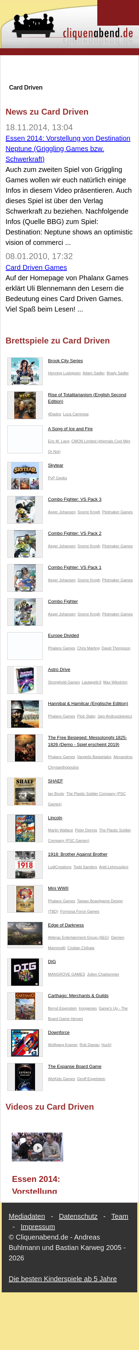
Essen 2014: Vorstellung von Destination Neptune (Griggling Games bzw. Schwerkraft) (68, 148)
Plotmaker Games (117, 512)
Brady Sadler (118, 373)
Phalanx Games (61, 648)
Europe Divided (43, 637)
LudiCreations (60, 867)
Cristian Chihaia (81, 948)
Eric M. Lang (59, 441)
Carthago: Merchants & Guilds (57, 997)
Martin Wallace (60, 830)
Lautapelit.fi (91, 682)
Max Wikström (115, 682)
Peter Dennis (86, 830)
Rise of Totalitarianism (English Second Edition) (66, 399)
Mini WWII (37, 890)
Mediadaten (27, 1216)
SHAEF (35, 782)
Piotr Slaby (86, 716)
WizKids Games (61, 1079)
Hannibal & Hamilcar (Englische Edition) (67, 705)
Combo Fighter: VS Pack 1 (54, 569)
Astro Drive (38, 671)
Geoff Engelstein (91, 1079)
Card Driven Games (36, 267)
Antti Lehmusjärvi (113, 867)
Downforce (38, 1034)
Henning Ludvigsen (64, 373)
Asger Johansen (62, 512)
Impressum (38, 1227)
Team (119, 1216)
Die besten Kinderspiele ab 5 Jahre (63, 1279)
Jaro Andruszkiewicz (115, 716)
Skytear (35, 467)
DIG (31, 963)
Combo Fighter (42, 603)
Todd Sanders (85, 867)
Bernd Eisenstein (62, 1008)
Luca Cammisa (75, 414)
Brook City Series (45, 362)
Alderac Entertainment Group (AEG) (78, 937)
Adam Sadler (94, 373)
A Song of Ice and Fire (50, 430)
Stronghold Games (64, 682)
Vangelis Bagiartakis (94, 757)
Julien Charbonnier (103, 974)
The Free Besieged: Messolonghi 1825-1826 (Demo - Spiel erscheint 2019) (67, 742)
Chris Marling (88, 648)
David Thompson (115, 648)
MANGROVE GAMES (66, 974)
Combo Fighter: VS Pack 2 (54, 535)
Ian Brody (56, 794)
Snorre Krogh (88, 512)
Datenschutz (78, 1216)
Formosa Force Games (79, 911)
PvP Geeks (57, 478)
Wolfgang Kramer (62, 1045)
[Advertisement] (69, 69)
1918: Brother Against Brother (57, 856)
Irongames (88, 1008)
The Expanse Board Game (54, 1068)
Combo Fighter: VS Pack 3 (54, 501)
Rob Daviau (89, 1045)
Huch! (106, 1045)
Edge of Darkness (45, 926)
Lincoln (34, 819)
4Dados (54, 414)
